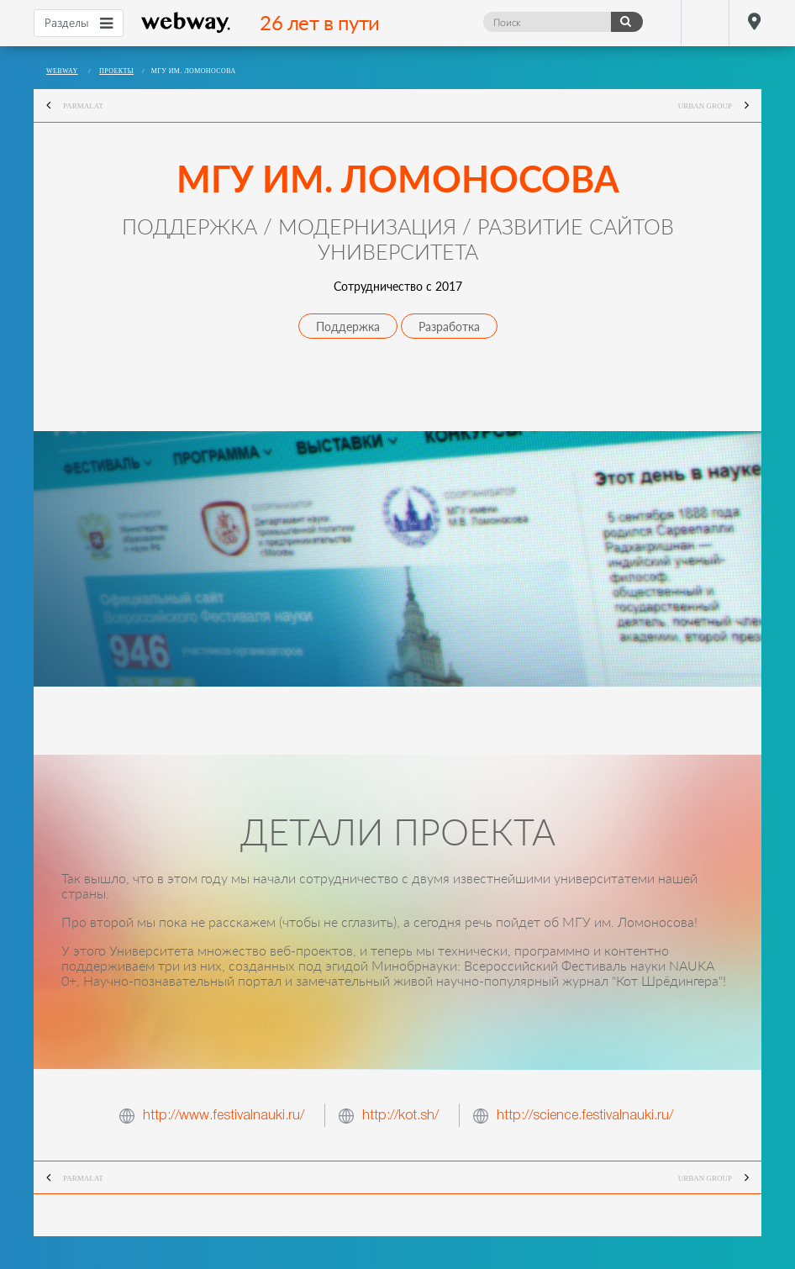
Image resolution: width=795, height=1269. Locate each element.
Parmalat (68, 106)
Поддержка (348, 326)
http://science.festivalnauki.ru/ (585, 1115)
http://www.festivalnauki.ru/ (223, 1115)
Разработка (449, 326)
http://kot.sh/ (400, 1115)
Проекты (116, 71)
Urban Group (719, 106)
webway (186, 23)
